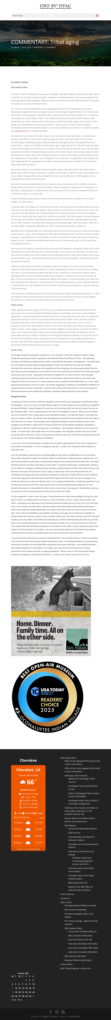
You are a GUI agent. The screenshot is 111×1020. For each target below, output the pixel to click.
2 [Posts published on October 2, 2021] (29, 980)
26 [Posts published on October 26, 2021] (16, 996)
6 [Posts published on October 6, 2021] (19, 984)
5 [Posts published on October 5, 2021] (15, 984)
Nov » (19, 999)
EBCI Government (68, 758)
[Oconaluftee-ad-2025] (47, 733)
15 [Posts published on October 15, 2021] (27, 988)
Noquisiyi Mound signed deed (78, 960)
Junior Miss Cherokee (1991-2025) (83, 948)
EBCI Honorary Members (75, 956)
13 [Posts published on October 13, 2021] (20, 988)
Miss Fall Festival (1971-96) (80, 939)
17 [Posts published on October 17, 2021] (33, 988)
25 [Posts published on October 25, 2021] (13, 996)
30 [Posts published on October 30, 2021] (30, 996)
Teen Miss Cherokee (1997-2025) (82, 943)
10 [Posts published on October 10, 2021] (33, 984)
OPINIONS (38, 47)
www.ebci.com (21, 131)
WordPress (75, 1016)
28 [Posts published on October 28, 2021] (23, 996)
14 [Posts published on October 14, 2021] (23, 988)
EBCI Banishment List (77, 882)
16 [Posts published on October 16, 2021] (30, 988)
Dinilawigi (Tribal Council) (76, 775)
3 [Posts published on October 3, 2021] (33, 980)
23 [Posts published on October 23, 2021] (30, 992)
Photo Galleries (67, 894)
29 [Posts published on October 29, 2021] (27, 996)
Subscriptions (67, 964)
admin (16, 47)
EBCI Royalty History (73, 928)
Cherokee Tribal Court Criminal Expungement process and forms (82, 861)
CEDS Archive (74, 832)
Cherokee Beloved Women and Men (80, 905)
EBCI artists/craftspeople (76, 909)
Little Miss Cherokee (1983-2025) (82, 952)
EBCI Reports (70, 825)
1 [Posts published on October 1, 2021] (26, 980)
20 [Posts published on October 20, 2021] (20, 992)
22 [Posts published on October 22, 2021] (27, 992)
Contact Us (65, 898)
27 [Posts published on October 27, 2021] (20, 996)
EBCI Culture (66, 902)
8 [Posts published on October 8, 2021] (26, 984)
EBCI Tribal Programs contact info (76, 968)
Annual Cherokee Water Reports (82, 828)
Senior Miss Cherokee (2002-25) (82, 931)
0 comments (50, 47)
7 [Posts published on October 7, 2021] (22, 984)
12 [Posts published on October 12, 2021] (16, 988)
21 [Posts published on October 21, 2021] (23, 992)
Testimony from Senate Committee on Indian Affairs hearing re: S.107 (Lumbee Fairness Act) (81, 811)
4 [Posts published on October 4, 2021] (12, 984)
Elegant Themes (50, 1016)
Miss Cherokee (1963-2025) (80, 935)
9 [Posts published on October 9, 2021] (29, 984)
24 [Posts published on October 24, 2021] (33, 992)
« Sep (13, 999)
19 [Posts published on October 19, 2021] (16, 992)
